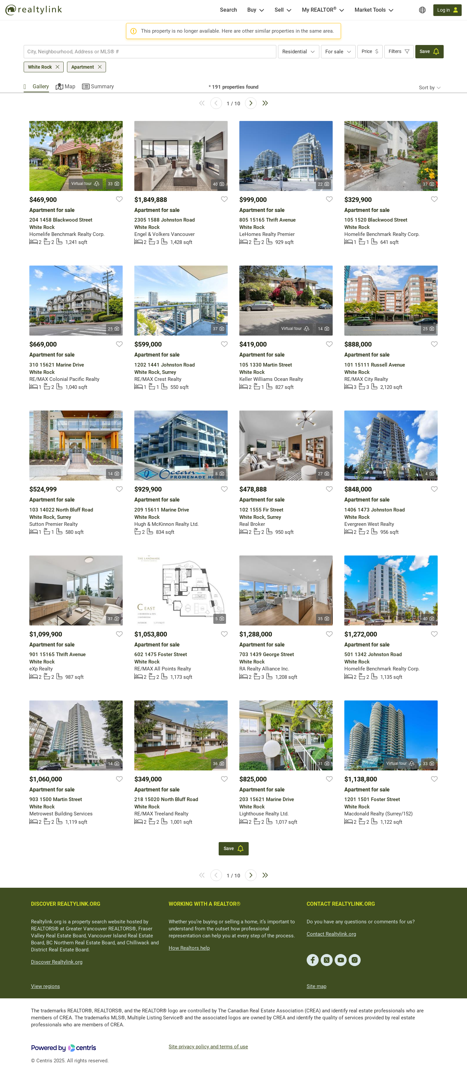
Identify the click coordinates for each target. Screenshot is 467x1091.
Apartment (82, 67)
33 (113, 184)
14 (323, 329)
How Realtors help (189, 948)
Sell (279, 10)
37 (428, 184)
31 (323, 763)
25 (113, 329)
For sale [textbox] (334, 52)
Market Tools (370, 10)
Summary (102, 86)
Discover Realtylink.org (56, 962)
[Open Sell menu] (289, 10)
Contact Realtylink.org (331, 934)
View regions (45, 986)
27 (323, 474)
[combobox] (150, 51)
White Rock (40, 67)
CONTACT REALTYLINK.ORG (341, 904)
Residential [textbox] (294, 52)
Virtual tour (85, 184)
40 (218, 184)
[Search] (228, 10)
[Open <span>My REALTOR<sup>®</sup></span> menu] (341, 10)
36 (218, 763)
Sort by (427, 88)
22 (323, 184)
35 (323, 618)
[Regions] (422, 10)
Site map (316, 986)
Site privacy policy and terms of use (208, 1047)
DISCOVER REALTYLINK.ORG (65, 904)
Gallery (41, 86)
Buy (251, 10)
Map (70, 86)
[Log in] (447, 10)
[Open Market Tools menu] (391, 10)
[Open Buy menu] (261, 10)
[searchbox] (145, 51)
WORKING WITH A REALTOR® (205, 904)
